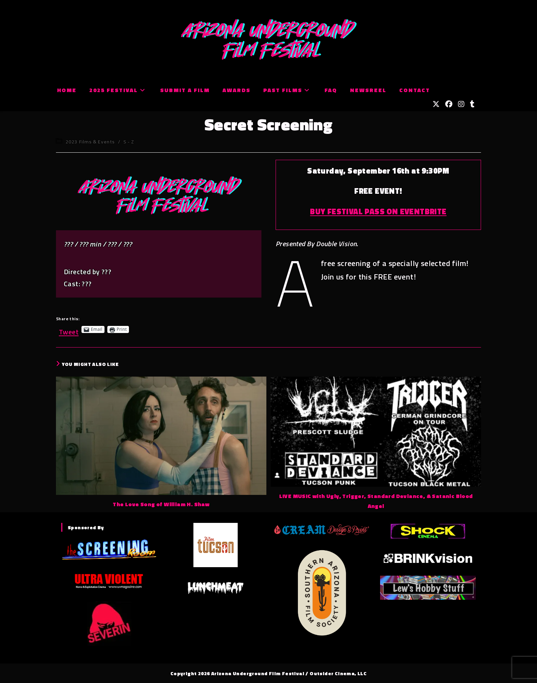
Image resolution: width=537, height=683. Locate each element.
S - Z (128, 141)
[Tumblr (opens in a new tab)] (472, 104)
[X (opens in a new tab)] (436, 104)
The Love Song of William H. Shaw (161, 504)
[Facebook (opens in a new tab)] (448, 104)
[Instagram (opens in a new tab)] (461, 104)
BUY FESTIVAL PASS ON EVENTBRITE (378, 211)
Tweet (69, 329)
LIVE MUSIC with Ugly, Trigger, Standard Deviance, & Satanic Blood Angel (376, 501)
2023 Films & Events (90, 141)
